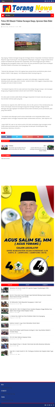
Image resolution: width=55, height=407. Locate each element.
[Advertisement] (27, 367)
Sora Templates (10, 405)
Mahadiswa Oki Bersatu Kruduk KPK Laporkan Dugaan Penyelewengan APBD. (29, 288)
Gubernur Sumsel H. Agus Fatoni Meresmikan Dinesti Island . (25, 323)
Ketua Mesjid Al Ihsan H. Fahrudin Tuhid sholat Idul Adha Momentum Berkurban (30, 344)
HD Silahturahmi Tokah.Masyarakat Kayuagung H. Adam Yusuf (25, 302)
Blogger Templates (19, 405)
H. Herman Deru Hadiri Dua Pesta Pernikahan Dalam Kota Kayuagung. (27, 316)
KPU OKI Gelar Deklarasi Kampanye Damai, (20, 337)
